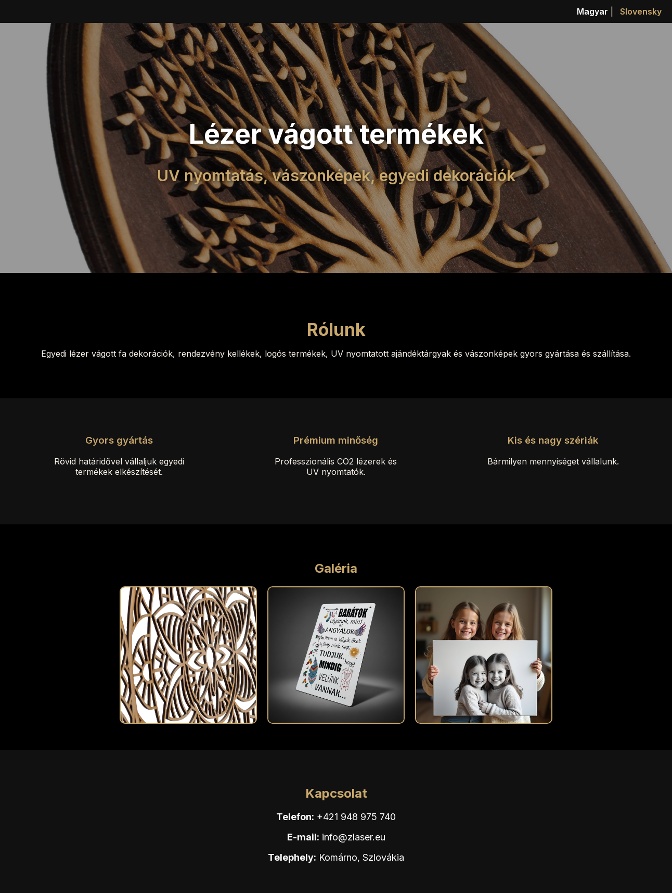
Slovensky (641, 11)
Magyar (592, 11)
